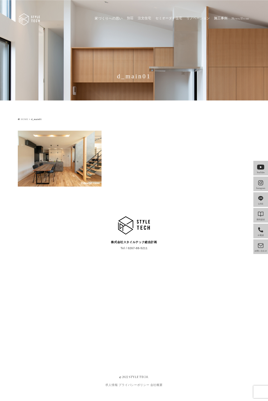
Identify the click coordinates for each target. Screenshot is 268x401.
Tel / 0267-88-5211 (133, 248)
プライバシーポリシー (134, 385)
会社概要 (156, 385)
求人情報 (112, 385)
